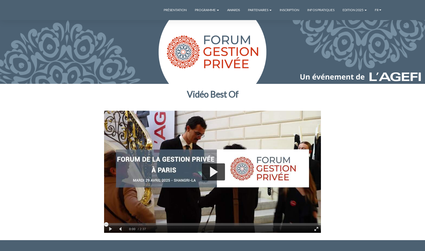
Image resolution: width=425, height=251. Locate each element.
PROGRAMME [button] (207, 10)
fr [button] (378, 10)
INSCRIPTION (289, 10)
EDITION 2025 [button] (355, 10)
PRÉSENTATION (175, 10)
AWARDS (233, 10)
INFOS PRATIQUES (320, 10)
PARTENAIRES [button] (260, 10)
